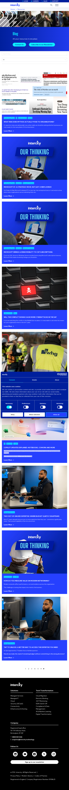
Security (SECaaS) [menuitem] (17, 704)
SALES (44, 1)
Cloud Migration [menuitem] (41, 696)
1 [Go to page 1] (25, 669)
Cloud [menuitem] (13, 701)
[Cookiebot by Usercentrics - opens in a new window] (58, 374)
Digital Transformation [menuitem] (44, 714)
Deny (13, 414)
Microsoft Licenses (28, 183)
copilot (16, 443)
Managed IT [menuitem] (15, 698)
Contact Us (19, 45)
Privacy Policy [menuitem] (15, 776)
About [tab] (57, 380)
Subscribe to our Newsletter (42, 45)
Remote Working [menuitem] (42, 698)
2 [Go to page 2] (28, 669)
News (15, 313)
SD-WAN (15, 577)
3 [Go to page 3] (31, 669)
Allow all (56, 414)
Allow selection (34, 414)
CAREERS (35, 1)
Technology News (9, 118)
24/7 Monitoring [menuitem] (41, 701)
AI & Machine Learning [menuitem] (43, 711)
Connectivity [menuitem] (15, 706)
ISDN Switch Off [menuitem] (41, 704)
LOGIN (25, 1)
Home (13, 9)
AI (16, 118)
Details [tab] (34, 380)
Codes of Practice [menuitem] (41, 776)
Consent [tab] (12, 380)
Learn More (8, 131)
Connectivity (8, 577)
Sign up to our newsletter (34, 762)
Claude (30, 118)
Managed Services (9, 512)
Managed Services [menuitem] (17, 696)
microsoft (19, 183)
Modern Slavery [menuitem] (27, 776)
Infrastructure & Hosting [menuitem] (19, 709)
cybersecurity (22, 118)
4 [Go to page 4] (34, 669)
